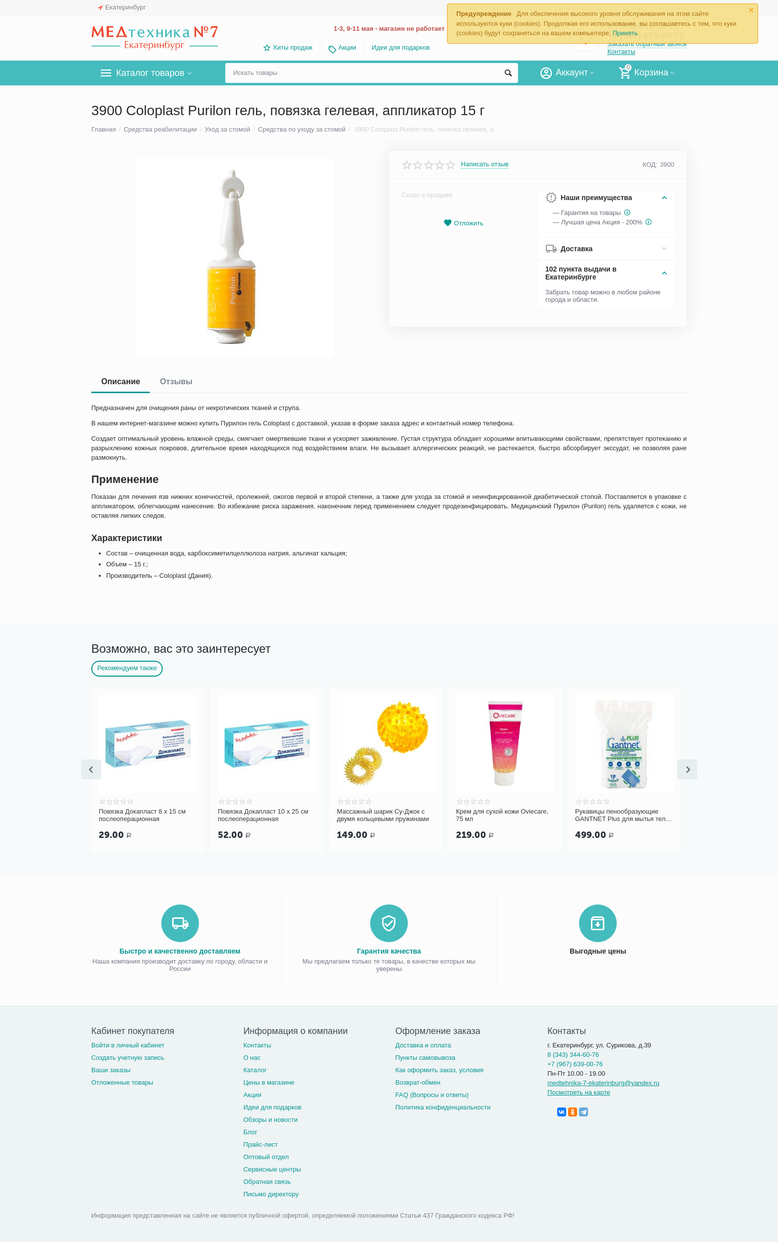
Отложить (463, 223)
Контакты (621, 51)
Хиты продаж (293, 47)
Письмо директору (271, 1194)
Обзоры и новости (270, 1119)
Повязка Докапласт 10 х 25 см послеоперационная (263, 815)
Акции (347, 47)
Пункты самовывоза (425, 1057)
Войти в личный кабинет (128, 1045)
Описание (120, 381)
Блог (250, 1132)
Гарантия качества (389, 951)
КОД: (650, 164)
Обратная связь (267, 1181)
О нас (251, 1057)
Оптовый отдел (266, 1157)
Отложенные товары (122, 1082)
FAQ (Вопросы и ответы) (432, 1095)
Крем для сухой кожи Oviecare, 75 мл (502, 815)
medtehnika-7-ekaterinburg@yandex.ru (603, 1083)
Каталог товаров (150, 73)
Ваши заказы (110, 1070)
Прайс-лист (260, 1144)
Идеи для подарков (401, 47)
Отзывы (176, 381)
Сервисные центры (272, 1169)
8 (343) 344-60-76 (573, 1054)
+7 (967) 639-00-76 (575, 1064)
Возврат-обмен (418, 1082)
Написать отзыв (485, 164)
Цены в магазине (268, 1082)
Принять (625, 33)
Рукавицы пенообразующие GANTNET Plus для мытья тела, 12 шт (623, 816)
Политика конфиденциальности (443, 1107)
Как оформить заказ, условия (439, 1070)
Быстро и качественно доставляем (180, 951)
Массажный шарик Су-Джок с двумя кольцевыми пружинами (383, 815)
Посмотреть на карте (578, 1092)
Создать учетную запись (127, 1057)
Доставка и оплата (423, 1045)
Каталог (254, 1070)
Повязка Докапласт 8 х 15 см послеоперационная (142, 815)
